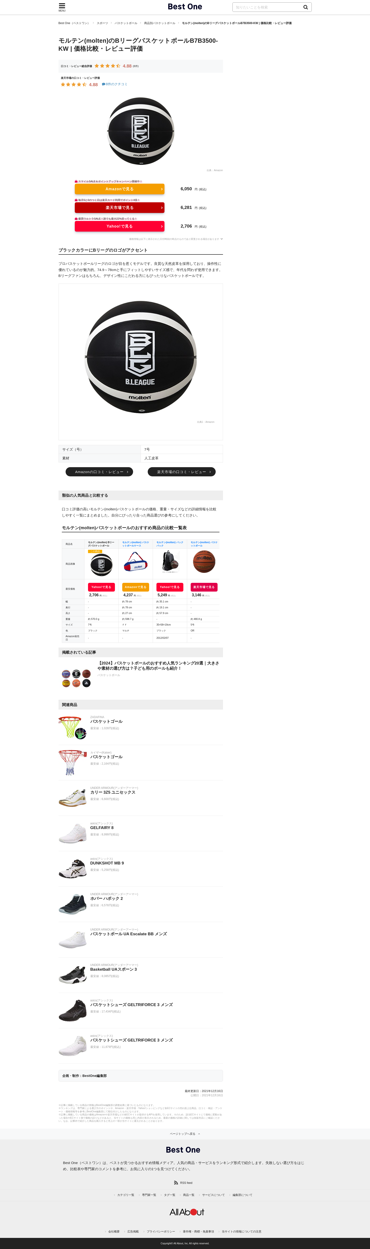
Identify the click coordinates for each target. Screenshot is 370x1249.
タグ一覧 (169, 1195)
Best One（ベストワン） (74, 23)
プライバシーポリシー (161, 1231)
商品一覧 (188, 1195)
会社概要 (114, 1231)
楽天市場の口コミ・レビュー (181, 472)
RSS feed (186, 1183)
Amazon (218, 170)
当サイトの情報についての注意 (241, 1231)
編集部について (242, 1195)
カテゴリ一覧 (125, 1195)
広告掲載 (133, 1231)
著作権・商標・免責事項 (198, 1231)
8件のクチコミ (114, 84)
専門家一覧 (149, 1195)
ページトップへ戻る (182, 1133)
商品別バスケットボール (159, 23)
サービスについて (213, 1195)
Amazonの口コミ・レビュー (99, 472)
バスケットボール (126, 23)
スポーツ (102, 23)
